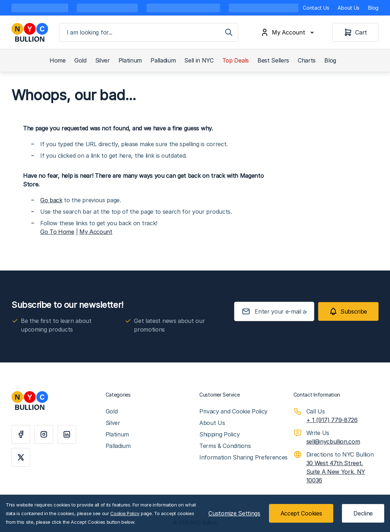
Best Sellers (273, 60)
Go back (51, 200)
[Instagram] (43, 434)
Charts (307, 60)
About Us (348, 8)
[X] (20, 457)
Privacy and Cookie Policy (233, 411)
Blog (373, 8)
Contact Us (316, 8)
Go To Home (57, 231)
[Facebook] (20, 434)
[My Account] (289, 32)
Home (58, 60)
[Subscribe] (348, 311)
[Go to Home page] (29, 32)
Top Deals (235, 60)
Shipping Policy (219, 434)
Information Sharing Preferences (243, 457)
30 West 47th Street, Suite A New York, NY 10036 (336, 471)
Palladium (163, 60)
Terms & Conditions (225, 445)
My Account (95, 231)
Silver (102, 60)
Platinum (130, 60)
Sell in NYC (198, 60)
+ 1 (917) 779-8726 (332, 420)
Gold (80, 60)
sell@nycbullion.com (333, 441)
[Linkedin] (66, 434)
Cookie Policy (124, 513)
